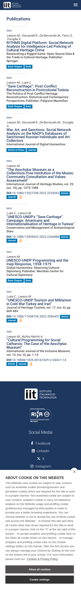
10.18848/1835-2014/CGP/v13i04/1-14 (36, 360)
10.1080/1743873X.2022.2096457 (32, 316)
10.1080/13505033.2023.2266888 (32, 236)
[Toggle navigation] (75, 5)
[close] (74, 471)
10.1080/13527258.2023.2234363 (32, 193)
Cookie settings (39, 579)
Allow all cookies (39, 569)
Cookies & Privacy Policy (42, 559)
